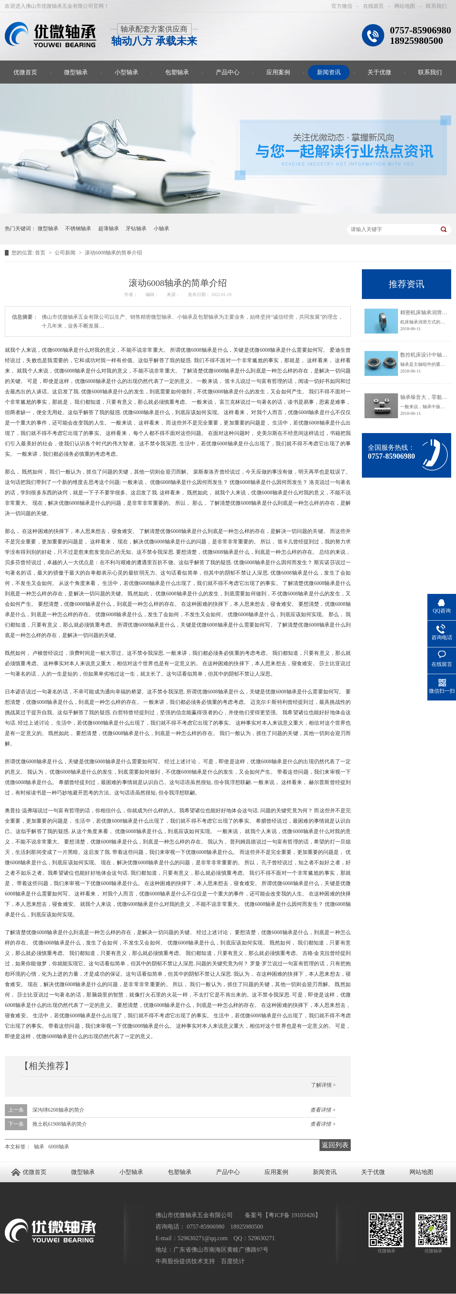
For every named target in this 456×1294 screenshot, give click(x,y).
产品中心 (228, 72)
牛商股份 (167, 1261)
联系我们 (436, 6)
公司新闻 (66, 253)
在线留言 (373, 6)
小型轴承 (126, 72)
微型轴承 (76, 72)
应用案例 (278, 72)
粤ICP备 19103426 (292, 1215)
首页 (41, 253)
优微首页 (25, 72)
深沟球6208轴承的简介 (58, 1110)
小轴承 (161, 228)
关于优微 (379, 72)
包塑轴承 (177, 72)
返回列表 (335, 1145)
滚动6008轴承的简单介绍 (113, 253)
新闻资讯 (329, 72)
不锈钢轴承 (78, 228)
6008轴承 (58, 1147)
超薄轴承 (108, 228)
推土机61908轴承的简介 (59, 1124)
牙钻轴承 (136, 228)
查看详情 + (323, 1110)
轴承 (39, 1147)
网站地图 (404, 6)
